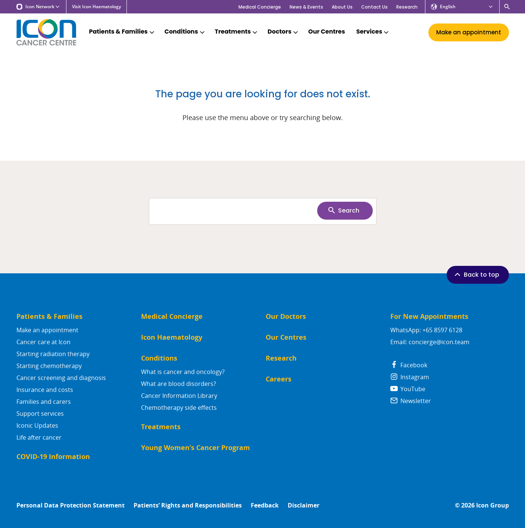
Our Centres (326, 32)
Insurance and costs (44, 390)
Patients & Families (122, 32)
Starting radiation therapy (53, 354)
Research (407, 7)
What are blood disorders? (178, 384)
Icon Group (492, 505)
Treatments (237, 32)
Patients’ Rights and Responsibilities (188, 505)
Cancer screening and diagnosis (61, 378)
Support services (40, 413)
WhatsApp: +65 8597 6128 (426, 330)
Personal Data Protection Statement (70, 505)
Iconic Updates (37, 425)
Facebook (408, 365)
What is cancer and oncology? (183, 372)
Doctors (283, 32)
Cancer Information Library (179, 396)
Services (373, 32)
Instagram (409, 377)
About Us (342, 7)
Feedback (265, 505)
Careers (278, 379)
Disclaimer (303, 505)
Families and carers (43, 401)
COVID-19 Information (53, 457)
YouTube (407, 389)
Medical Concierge (259, 7)
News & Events (306, 7)
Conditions (185, 32)
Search (343, 210)
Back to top (476, 274)
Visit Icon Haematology (96, 6)
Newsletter (410, 401)
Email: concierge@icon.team (429, 342)
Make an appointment (47, 330)
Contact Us (374, 7)
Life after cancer (39, 437)
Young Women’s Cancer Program (195, 448)
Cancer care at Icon (43, 342)
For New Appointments (429, 316)
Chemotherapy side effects (179, 407)
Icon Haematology (171, 337)
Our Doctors (286, 316)
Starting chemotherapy (49, 366)
